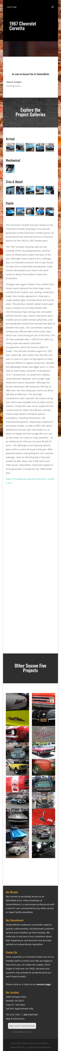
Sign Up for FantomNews (22, 1025)
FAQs (32, 968)
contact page (44, 984)
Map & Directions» (15, 1018)
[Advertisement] (30, 525)
